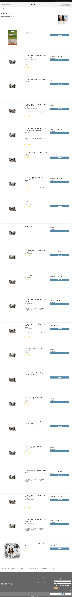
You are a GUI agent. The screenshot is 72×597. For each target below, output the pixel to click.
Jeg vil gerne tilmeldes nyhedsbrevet (63, 585)
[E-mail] (62, 583)
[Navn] (62, 581)
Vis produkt (59, 35)
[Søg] (6, 4)
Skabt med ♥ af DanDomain (36, 596)
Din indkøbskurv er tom (65, 4)
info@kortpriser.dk (8, 583)
